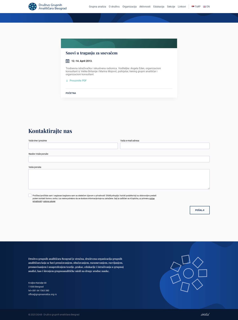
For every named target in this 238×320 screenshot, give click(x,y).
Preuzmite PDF (78, 80)
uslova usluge (49, 201)
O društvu (114, 6)
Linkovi (182, 6)
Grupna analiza (97, 6)
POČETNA (71, 93)
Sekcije (171, 6)
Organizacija (129, 6)
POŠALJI (199, 210)
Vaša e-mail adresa (129, 140)
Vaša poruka (35, 167)
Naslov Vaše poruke (38, 154)
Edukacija (158, 6)
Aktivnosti (144, 6)
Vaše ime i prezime (38, 140)
